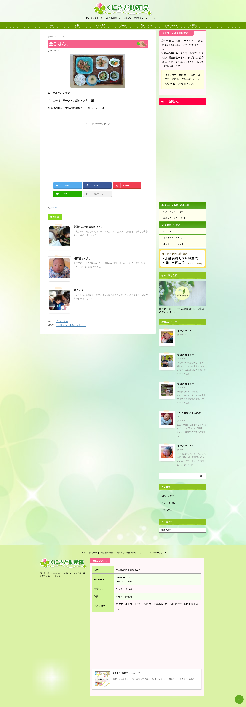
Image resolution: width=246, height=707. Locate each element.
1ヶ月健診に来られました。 (71, 325)
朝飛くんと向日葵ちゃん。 (89, 226)
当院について (146, 25)
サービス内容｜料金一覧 (177, 205)
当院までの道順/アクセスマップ (130, 553)
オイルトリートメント (173, 244)
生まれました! (185, 446)
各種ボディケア (172, 225)
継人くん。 (80, 290)
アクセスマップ (170, 25)
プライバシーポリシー (156, 553)
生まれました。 (186, 331)
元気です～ (62, 321)
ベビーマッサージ (171, 231)
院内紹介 (93, 553)
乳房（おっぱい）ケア (173, 212)
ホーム (52, 25)
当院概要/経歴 (107, 553)
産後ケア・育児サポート (174, 218)
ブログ (123, 25)
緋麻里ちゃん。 (82, 258)
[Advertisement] (98, 148)
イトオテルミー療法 (172, 237)
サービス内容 (99, 25)
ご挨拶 (76, 25)
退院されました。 (187, 355)
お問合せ (194, 25)
